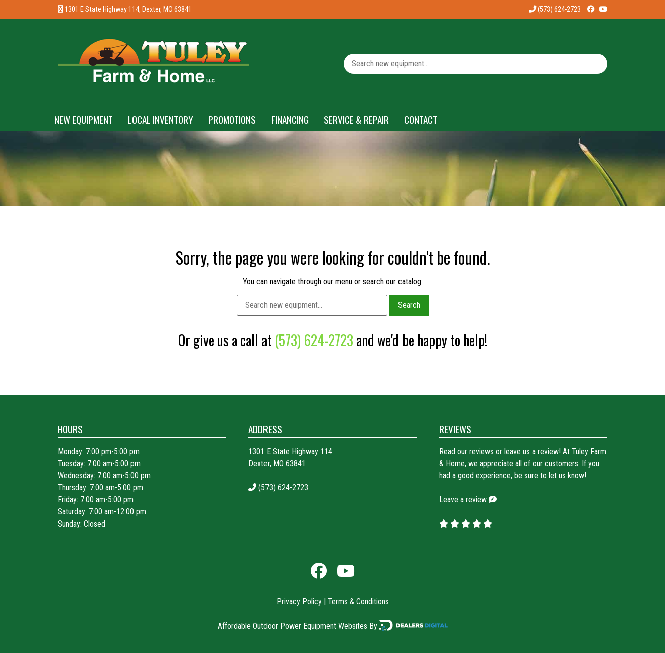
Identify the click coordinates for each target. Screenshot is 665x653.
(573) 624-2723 (555, 9)
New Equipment (83, 119)
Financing (290, 119)
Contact (420, 119)
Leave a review (463, 499)
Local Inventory (160, 119)
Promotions (232, 119)
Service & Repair (356, 119)
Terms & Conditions (358, 601)
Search (409, 305)
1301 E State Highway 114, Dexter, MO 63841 (128, 9)
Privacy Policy (299, 601)
